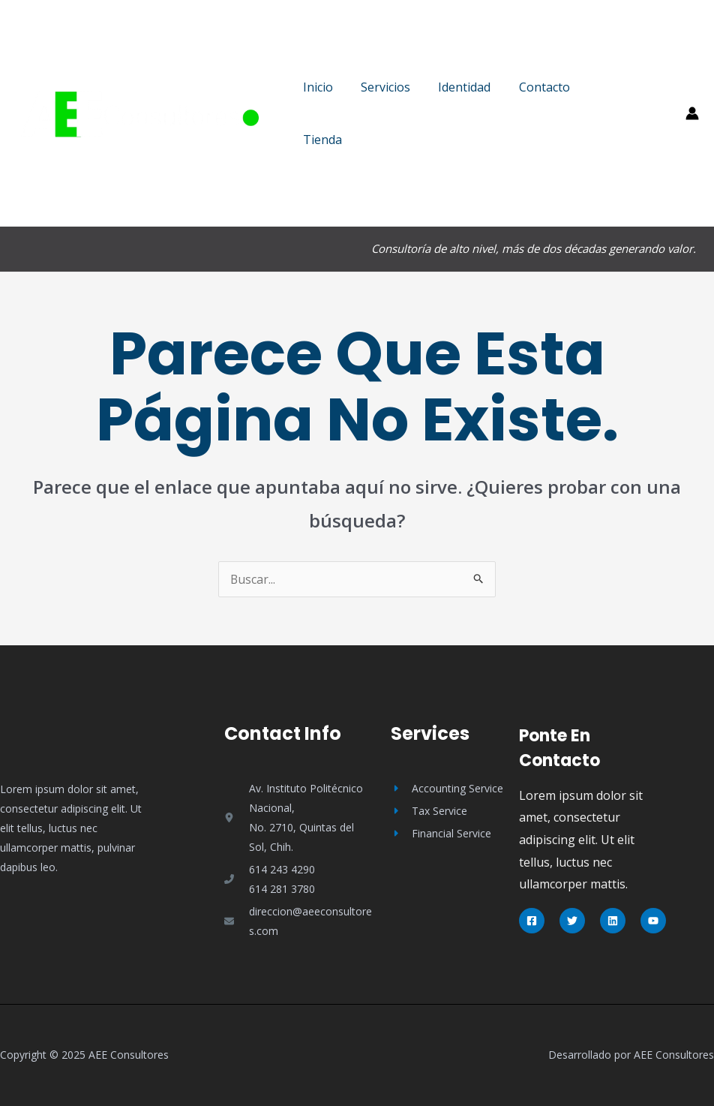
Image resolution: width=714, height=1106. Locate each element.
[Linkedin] (613, 920)
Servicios (379, 87)
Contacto (530, 87)
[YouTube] (653, 920)
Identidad (454, 87)
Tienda (320, 139)
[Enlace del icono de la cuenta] (692, 113)
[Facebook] (531, 920)
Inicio (316, 87)
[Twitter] (572, 920)
